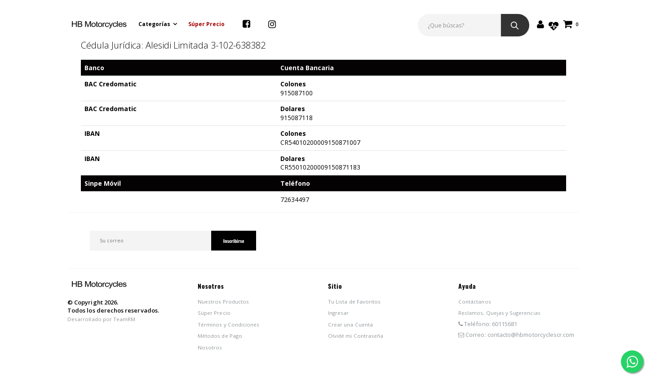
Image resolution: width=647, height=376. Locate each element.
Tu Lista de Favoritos (356, 304)
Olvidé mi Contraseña (357, 338)
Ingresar (339, 315)
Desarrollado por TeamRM (103, 322)
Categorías (155, 24)
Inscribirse (231, 242)
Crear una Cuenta (352, 327)
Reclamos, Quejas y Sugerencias (503, 315)
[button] (571, 24)
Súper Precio (207, 24)
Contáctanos (475, 304)
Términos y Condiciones (230, 327)
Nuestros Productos (225, 304)
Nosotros (210, 350)
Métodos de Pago (222, 338)
